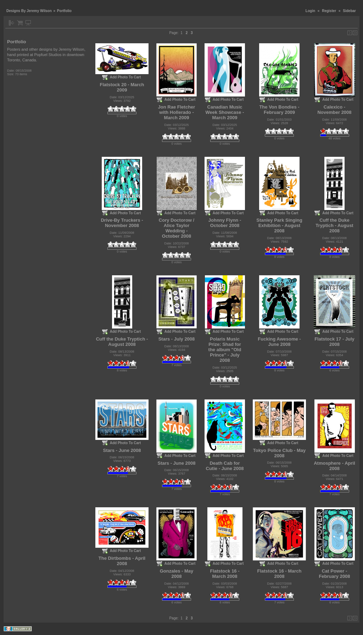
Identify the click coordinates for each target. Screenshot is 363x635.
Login (310, 11)
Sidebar (349, 11)
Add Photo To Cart (125, 77)
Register (329, 11)
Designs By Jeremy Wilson (29, 11)
